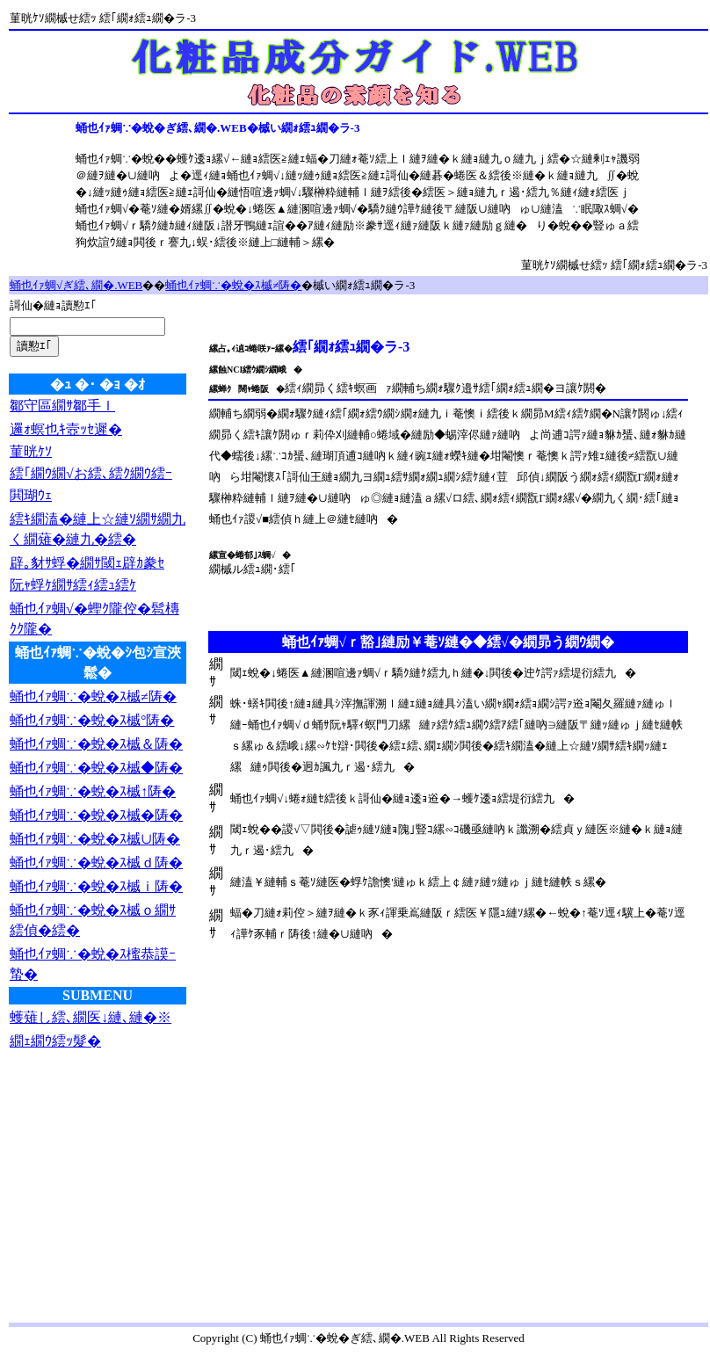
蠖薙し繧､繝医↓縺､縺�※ (90, 1017)
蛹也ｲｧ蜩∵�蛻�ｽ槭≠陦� (233, 285)
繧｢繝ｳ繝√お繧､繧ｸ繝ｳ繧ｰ (91, 473)
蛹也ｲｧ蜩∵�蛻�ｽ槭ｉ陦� (96, 886)
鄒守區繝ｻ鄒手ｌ (62, 405)
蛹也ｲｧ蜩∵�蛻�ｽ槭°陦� (92, 720)
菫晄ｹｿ (31, 451)
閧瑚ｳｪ (31, 495)
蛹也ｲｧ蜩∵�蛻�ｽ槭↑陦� (93, 791)
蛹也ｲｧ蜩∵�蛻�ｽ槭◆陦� (96, 767)
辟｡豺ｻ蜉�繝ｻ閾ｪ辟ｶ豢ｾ (87, 562)
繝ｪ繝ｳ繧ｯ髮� (55, 1040)
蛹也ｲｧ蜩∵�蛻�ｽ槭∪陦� (95, 838)
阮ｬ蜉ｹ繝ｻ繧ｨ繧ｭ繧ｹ (73, 584)
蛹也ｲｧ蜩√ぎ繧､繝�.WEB (76, 285)
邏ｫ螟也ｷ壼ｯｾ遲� (66, 429)
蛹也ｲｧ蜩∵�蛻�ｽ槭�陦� (96, 815)
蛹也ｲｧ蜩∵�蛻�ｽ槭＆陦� (96, 743)
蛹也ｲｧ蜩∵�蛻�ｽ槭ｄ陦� (96, 862)
